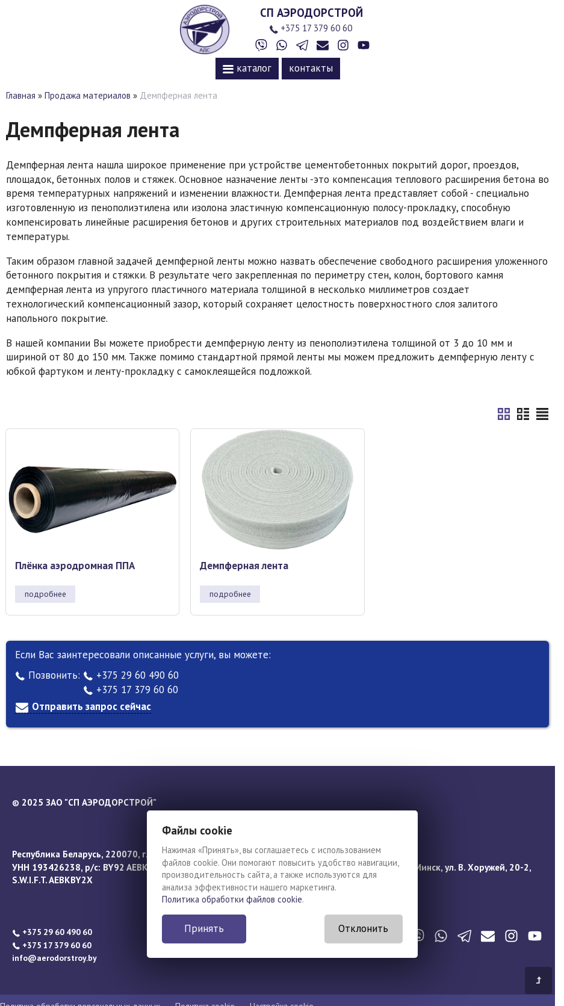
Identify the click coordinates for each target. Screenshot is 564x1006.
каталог (247, 68)
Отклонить (363, 928)
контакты (311, 68)
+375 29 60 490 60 (131, 675)
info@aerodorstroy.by (54, 957)
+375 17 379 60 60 (310, 28)
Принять (204, 928)
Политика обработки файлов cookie (232, 899)
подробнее (45, 593)
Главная (21, 95)
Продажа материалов (88, 95)
